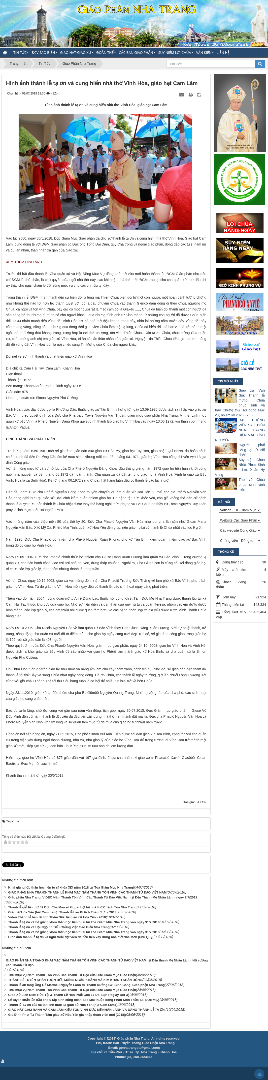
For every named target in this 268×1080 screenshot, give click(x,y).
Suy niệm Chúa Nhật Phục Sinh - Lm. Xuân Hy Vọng (240, 467)
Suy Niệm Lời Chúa (174, 52)
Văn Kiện (203, 52)
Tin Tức (20, 52)
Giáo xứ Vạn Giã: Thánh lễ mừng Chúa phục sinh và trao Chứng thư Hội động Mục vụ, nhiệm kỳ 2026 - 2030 (240, 402)
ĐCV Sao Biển (43, 52)
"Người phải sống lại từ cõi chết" (251, 450)
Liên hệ (223, 52)
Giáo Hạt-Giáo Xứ (75, 52)
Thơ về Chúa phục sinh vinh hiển (251, 485)
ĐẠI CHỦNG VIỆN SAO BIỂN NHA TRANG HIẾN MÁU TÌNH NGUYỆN (240, 430)
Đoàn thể (105, 52)
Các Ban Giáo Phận (136, 52)
